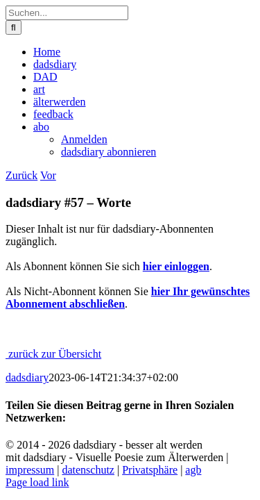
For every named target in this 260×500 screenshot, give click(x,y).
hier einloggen (176, 266)
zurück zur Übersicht (53, 354)
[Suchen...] (67, 13)
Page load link (37, 482)
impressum (30, 470)
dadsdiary (27, 377)
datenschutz (88, 470)
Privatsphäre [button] (149, 470)
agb (193, 470)
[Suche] (13, 27)
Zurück (21, 175)
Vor (48, 175)
